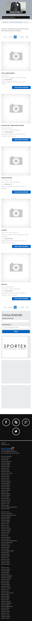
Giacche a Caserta (5, 466)
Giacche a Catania (5, 522)
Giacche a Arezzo (5, 458)
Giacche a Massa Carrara (7, 593)
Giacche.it (5, 22)
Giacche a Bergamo (6, 517)
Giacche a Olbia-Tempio (7, 542)
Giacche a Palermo (5, 488)
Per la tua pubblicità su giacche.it (9, 451)
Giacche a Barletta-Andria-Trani (8, 515)
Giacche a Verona (5, 618)
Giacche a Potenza (5, 493)
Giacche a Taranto (5, 611)
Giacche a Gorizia (5, 475)
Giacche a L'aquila (5, 532)
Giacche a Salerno (5, 498)
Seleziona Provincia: (8, 318)
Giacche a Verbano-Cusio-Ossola (9, 507)
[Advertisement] (15, 371)
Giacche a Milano (5, 594)
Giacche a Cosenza (5, 579)
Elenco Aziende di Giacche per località (10, 453)
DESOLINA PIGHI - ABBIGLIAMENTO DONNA (12, 125)
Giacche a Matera (5, 483)
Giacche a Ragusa (5, 604)
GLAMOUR (4, 230)
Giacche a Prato (5, 549)
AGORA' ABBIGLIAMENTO (8, 73)
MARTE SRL (4, 284)
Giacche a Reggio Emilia (7, 606)
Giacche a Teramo (5, 502)
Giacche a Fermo (5, 581)
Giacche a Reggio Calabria (7, 551)
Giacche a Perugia (5, 490)
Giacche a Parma (5, 544)
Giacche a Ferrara (5, 471)
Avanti (22, 37)
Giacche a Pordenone (6, 603)
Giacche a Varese (5, 561)
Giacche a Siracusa (5, 500)
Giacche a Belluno (5, 571)
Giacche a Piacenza (5, 601)
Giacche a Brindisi (5, 464)
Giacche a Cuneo (5, 470)
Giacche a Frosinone (6, 529)
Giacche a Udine (5, 505)
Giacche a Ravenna (5, 495)
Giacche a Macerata (6, 481)
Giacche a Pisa (4, 492)
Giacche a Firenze (5, 527)
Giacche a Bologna (5, 463)
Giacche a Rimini (5, 497)
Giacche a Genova (5, 584)
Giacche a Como (5, 523)
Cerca (16, 331)
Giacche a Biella (5, 572)
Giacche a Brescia (5, 574)
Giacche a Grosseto (6, 530)
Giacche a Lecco (5, 589)
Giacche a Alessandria (6, 456)
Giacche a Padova (5, 598)
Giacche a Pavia (5, 599)
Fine (27, 37)
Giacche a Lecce (5, 534)
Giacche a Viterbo (5, 564)
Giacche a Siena (5, 610)
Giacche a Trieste (5, 615)
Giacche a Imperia (5, 586)
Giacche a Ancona (5, 512)
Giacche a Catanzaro (6, 577)
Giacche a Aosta (5, 567)
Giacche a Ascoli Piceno (6, 513)
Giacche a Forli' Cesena (6, 473)
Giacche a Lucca (5, 591)
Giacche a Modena (5, 485)
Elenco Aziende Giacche (16, 22)
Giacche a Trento (5, 503)
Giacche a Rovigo (5, 608)
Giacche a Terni (5, 557)
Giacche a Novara (5, 486)
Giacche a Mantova (5, 537)
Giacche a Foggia (5, 582)
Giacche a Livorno (5, 480)
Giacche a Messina (5, 539)
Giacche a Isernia (5, 476)
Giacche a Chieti (5, 468)
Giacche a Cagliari (5, 520)
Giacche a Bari (4, 459)
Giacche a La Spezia (6, 587)
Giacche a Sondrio (5, 556)
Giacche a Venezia (5, 616)
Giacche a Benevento (6, 461)
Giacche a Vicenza (5, 508)
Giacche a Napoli (5, 596)
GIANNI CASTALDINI (6, 178)
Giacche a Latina (5, 478)
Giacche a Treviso (5, 559)
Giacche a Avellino (5, 569)
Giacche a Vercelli (5, 562)
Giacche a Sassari (5, 554)
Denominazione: (6, 324)
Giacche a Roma (5, 552)
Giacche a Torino (5, 613)
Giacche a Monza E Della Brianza (9, 540)
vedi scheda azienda (21, 87)
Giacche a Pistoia (5, 547)
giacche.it (3, 443)
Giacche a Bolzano (5, 518)
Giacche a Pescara (5, 545)
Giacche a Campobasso (6, 576)
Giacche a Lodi (4, 535)
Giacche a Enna (5, 525)
